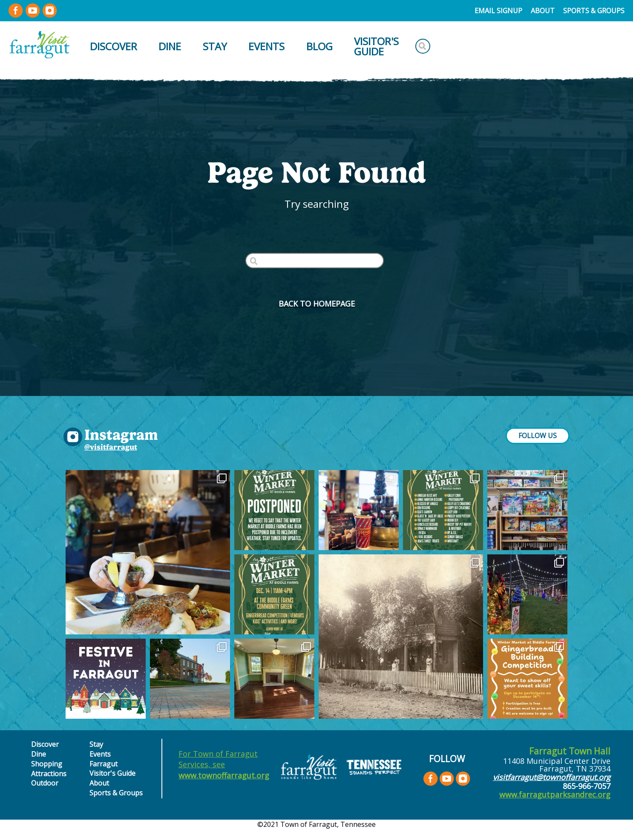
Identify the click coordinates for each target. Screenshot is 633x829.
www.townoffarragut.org (223, 775)
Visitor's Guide (376, 46)
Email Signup (498, 10)
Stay (215, 46)
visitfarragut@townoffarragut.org (551, 777)
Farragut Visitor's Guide (112, 768)
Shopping (46, 764)
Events (266, 46)
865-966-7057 (586, 786)
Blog (319, 46)
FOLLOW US (537, 435)
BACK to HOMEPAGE (317, 303)
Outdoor (44, 783)
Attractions (48, 773)
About (543, 10)
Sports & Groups (593, 10)
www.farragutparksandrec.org (554, 794)
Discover (113, 46)
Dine (169, 46)
